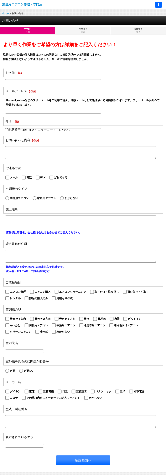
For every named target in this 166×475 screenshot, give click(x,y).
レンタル (15, 298)
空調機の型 (13, 309)
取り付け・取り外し (107, 291)
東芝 (31, 391)
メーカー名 (13, 382)
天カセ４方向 (18, 318)
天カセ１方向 (67, 318)
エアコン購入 (42, 291)
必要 (12, 370)
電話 (29, 177)
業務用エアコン (19, 198)
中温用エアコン (65, 325)
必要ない (29, 370)
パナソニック (103, 391)
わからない (71, 198)
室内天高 (12, 343)
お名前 (10, 72)
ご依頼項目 (13, 282)
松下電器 (139, 391)
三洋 (122, 391)
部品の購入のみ (38, 298)
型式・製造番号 (16, 409)
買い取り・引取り (138, 291)
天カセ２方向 (42, 318)
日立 (65, 391)
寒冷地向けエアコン (126, 325)
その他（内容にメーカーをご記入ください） (53, 397)
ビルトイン (134, 318)
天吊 (86, 318)
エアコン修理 (18, 291)
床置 (117, 318)
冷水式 (44, 331)
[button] (158, 5)
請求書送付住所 (16, 243)
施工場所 (12, 209)
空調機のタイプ (16, 188)
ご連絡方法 (13, 168)
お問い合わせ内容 (18, 140)
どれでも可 (60, 177)
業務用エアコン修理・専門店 (22, 4)
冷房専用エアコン (94, 325)
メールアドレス (16, 91)
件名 (9, 121)
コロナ (14, 397)
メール (14, 177)
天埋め (102, 318)
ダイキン (15, 391)
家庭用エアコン (46, 198)
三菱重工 (81, 391)
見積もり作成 (64, 298)
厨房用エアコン (38, 325)
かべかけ (15, 325)
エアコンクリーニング (72, 291)
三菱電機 (48, 391)
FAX (42, 177)
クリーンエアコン (20, 331)
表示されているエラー (21, 437)
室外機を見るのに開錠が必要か (27, 361)
